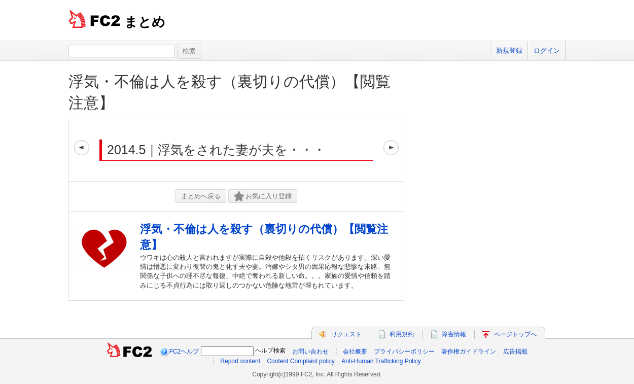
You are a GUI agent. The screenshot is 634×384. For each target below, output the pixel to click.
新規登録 (509, 50)
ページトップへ (515, 334)
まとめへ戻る (201, 196)
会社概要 (355, 351)
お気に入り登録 (263, 196)
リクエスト (346, 334)
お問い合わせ (310, 351)
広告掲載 (515, 351)
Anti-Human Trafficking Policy (381, 361)
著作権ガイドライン (468, 351)
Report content (240, 361)
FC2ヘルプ (184, 351)
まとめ (144, 21)
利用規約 (402, 334)
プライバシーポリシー (404, 351)
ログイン (547, 50)
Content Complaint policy (300, 361)
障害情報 (454, 334)
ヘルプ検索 (270, 350)
